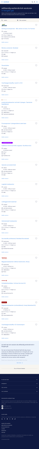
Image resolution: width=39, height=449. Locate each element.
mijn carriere (4, 387)
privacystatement (5, 426)
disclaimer (3, 430)
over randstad (4, 391)
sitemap (3, 432)
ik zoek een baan (5, 379)
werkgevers (4, 383)
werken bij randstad (5, 423)
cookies (3, 428)
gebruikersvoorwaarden (6, 425)
